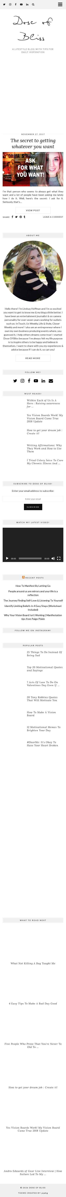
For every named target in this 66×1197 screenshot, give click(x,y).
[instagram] (10, 4)
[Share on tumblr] (24, 217)
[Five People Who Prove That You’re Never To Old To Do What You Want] (33, 1024)
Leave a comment (53, 217)
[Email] (51, 380)
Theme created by (33, 1193)
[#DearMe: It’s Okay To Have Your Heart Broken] (13, 747)
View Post (33, 210)
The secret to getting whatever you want (33, 143)
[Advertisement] (33, 94)
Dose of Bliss (33, 30)
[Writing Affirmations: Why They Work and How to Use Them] (13, 450)
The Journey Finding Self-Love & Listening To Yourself (33, 600)
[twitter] (4, 4)
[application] (33, 545)
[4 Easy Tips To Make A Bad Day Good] (33, 983)
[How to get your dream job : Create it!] (13, 435)
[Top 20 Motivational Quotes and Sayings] (13, 672)
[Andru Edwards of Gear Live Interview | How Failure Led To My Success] (33, 1151)
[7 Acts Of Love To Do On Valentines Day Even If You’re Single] (13, 687)
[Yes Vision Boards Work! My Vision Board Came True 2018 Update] (13, 420)
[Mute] (53, 558)
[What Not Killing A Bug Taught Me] (33, 943)
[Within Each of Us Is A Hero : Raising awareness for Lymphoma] (13, 405)
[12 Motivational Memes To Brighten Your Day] (13, 732)
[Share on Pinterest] (21, 217)
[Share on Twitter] (16, 217)
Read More (33, 358)
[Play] (7, 558)
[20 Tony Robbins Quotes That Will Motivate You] (13, 702)
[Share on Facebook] (12, 217)
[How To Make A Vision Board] (13, 717)
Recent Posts (35, 578)
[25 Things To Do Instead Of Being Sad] (13, 657)
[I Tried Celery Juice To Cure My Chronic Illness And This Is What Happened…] (13, 465)
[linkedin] (43, 380)
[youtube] (21, 4)
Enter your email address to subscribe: (33, 490)
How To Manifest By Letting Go (33, 585)
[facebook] (16, 4)
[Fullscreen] (59, 558)
